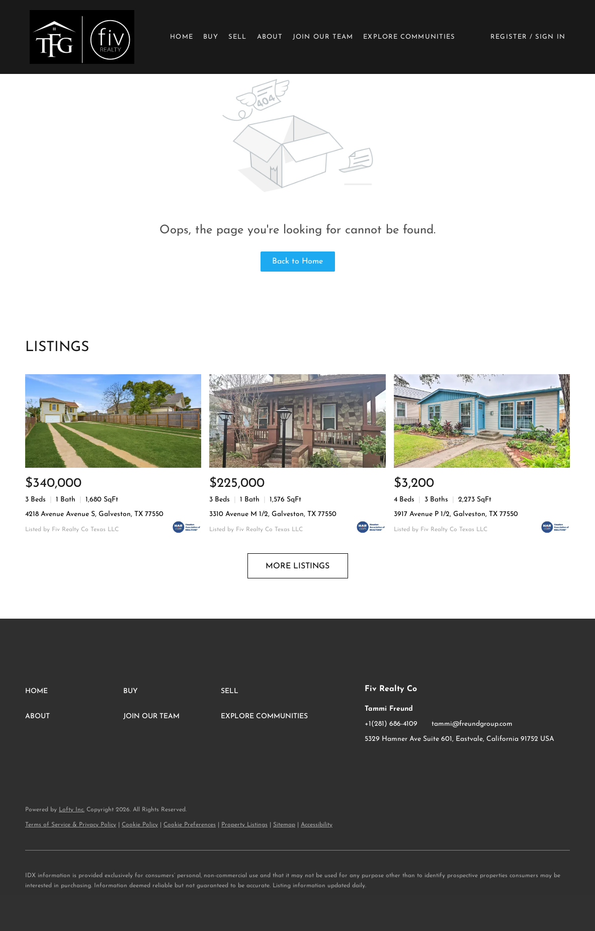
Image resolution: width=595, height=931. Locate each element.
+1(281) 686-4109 (391, 724)
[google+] (412, 762)
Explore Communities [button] (409, 37)
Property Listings (244, 825)
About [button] (270, 37)
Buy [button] (210, 37)
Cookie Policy (140, 825)
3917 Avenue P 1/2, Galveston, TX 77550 (456, 514)
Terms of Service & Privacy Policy (70, 825)
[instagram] (392, 762)
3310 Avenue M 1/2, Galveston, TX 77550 (272, 514)
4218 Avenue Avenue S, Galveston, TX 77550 (94, 514)
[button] (82, 37)
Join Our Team (323, 37)
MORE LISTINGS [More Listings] (297, 566)
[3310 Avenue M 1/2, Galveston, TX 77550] (297, 421)
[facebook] (372, 762)
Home (181, 37)
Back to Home (297, 262)
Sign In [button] (550, 37)
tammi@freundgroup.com (472, 724)
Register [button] (508, 37)
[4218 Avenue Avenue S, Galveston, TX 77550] (113, 421)
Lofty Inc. (71, 810)
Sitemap (284, 825)
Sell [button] (237, 37)
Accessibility (316, 825)
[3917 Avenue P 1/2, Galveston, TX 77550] (482, 421)
